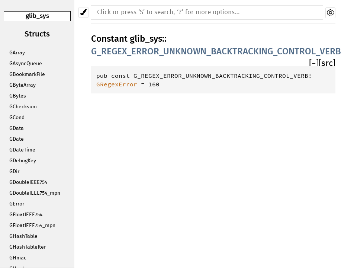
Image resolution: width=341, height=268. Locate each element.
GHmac (17, 258)
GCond (17, 117)
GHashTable (23, 236)
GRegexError (116, 84)
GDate (16, 139)
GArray (17, 52)
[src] (327, 63)
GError (16, 204)
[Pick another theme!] (83, 12)
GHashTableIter (27, 247)
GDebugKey (22, 160)
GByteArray (22, 85)
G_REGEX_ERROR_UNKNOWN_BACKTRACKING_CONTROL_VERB (216, 51)
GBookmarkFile (27, 74)
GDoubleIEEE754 (28, 182)
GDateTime (22, 150)
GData (16, 128)
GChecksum (23, 106)
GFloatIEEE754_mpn (32, 225)
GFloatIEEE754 (25, 214)
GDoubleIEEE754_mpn (34, 193)
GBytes (17, 96)
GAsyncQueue (25, 63)
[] (314, 63)
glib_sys (37, 16)
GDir (14, 171)
